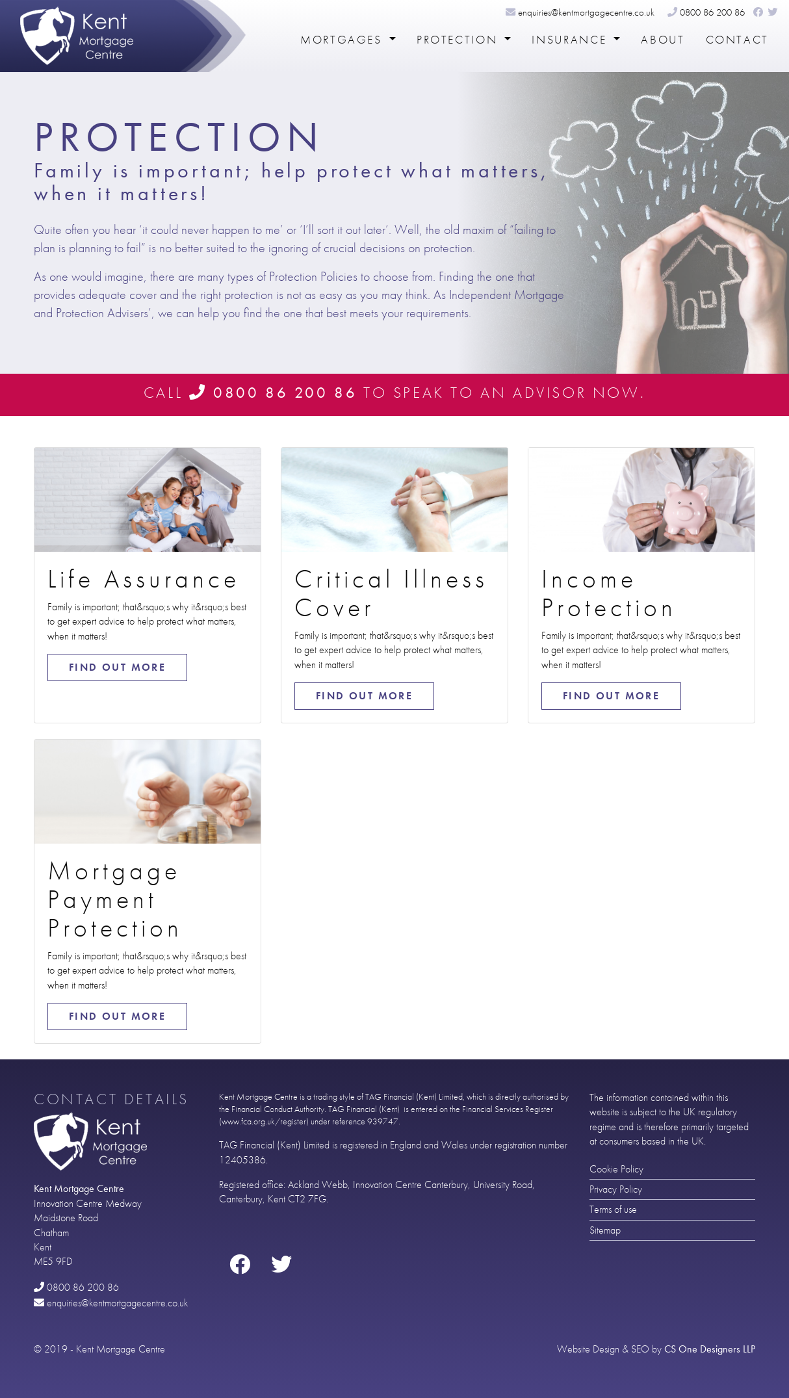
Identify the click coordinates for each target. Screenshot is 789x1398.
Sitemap (605, 1230)
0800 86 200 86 (706, 12)
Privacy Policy (615, 1189)
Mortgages (343, 39)
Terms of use (613, 1209)
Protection (459, 39)
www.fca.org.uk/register (264, 1121)
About (662, 39)
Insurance (571, 39)
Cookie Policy (616, 1169)
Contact (737, 39)
